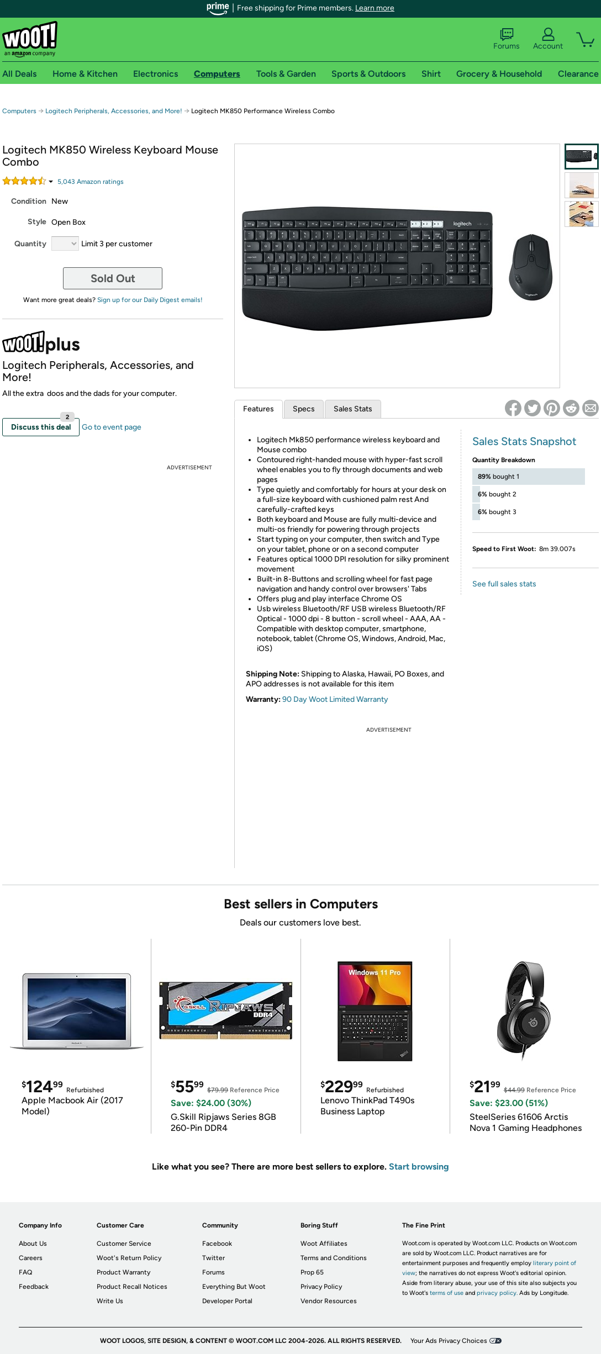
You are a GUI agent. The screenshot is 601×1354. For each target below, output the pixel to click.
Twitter (213, 1258)
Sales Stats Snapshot (524, 441)
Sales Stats (353, 409)
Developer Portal (227, 1301)
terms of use (446, 1293)
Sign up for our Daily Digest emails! (150, 300)
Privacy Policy (321, 1286)
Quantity (30, 243)
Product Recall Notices (132, 1286)
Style (37, 221)
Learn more (374, 8)
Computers (19, 111)
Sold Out (113, 278)
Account (548, 39)
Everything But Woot (234, 1286)
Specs (304, 409)
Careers (31, 1258)
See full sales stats (504, 584)
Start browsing (419, 1166)
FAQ (25, 1272)
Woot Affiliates (323, 1243)
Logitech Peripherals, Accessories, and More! (113, 111)
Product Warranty (123, 1272)
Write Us (110, 1301)
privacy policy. (497, 1293)
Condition (28, 201)
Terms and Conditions (333, 1258)
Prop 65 (312, 1272)
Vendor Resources (328, 1301)
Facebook (217, 1243)
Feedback (34, 1286)
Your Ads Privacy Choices (448, 1341)
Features (258, 409)
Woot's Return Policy (129, 1258)
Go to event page (111, 427)
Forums (506, 39)
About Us (33, 1243)
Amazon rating (90, 182)
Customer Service (124, 1243)
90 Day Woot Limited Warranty (335, 699)
